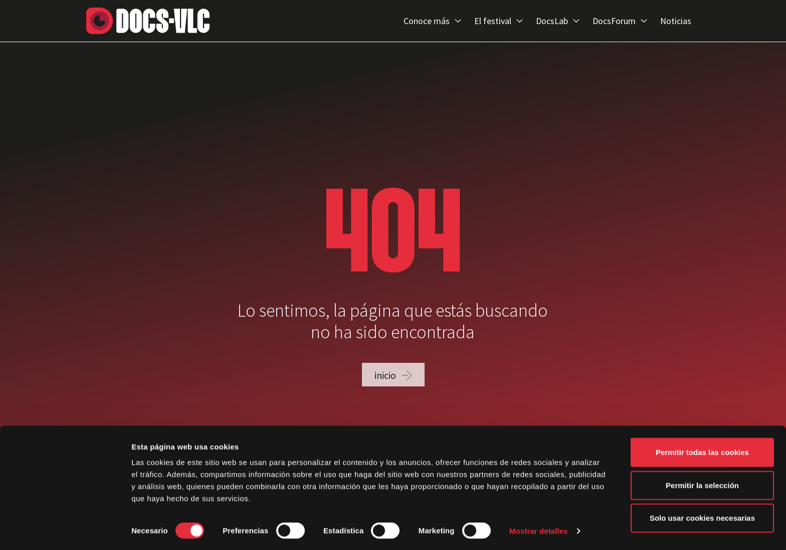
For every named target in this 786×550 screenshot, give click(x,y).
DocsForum (620, 21)
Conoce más (432, 21)
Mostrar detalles (538, 530)
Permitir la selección (702, 484)
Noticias (675, 21)
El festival (498, 21)
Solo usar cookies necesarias (702, 517)
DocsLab (557, 21)
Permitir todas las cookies (702, 451)
